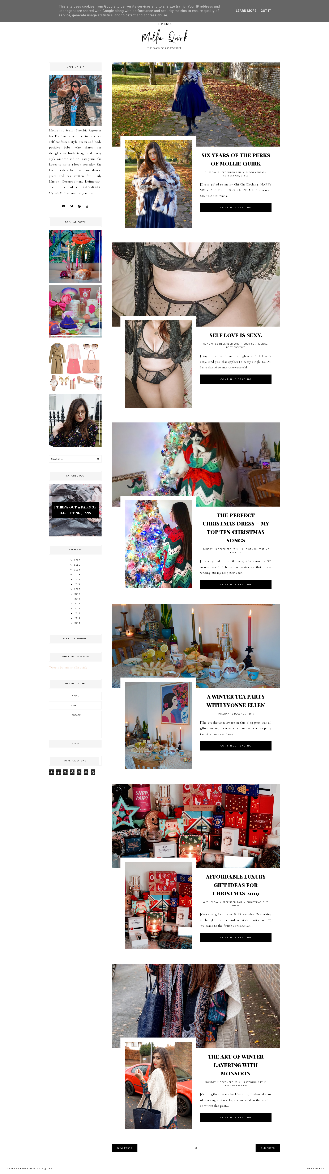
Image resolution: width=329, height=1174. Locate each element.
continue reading (236, 207)
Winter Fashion (236, 1085)
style (245, 175)
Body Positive (235, 347)
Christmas (249, 549)
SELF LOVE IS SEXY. (235, 334)
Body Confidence (256, 344)
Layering (250, 1082)
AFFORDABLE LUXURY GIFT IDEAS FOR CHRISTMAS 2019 (236, 885)
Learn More (246, 11)
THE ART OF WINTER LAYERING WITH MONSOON (236, 1065)
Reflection (231, 175)
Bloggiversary (256, 172)
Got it (266, 11)
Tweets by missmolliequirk (68, 667)
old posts (268, 1148)
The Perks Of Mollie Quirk (33, 1168)
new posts (124, 1148)
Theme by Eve (314, 1168)
